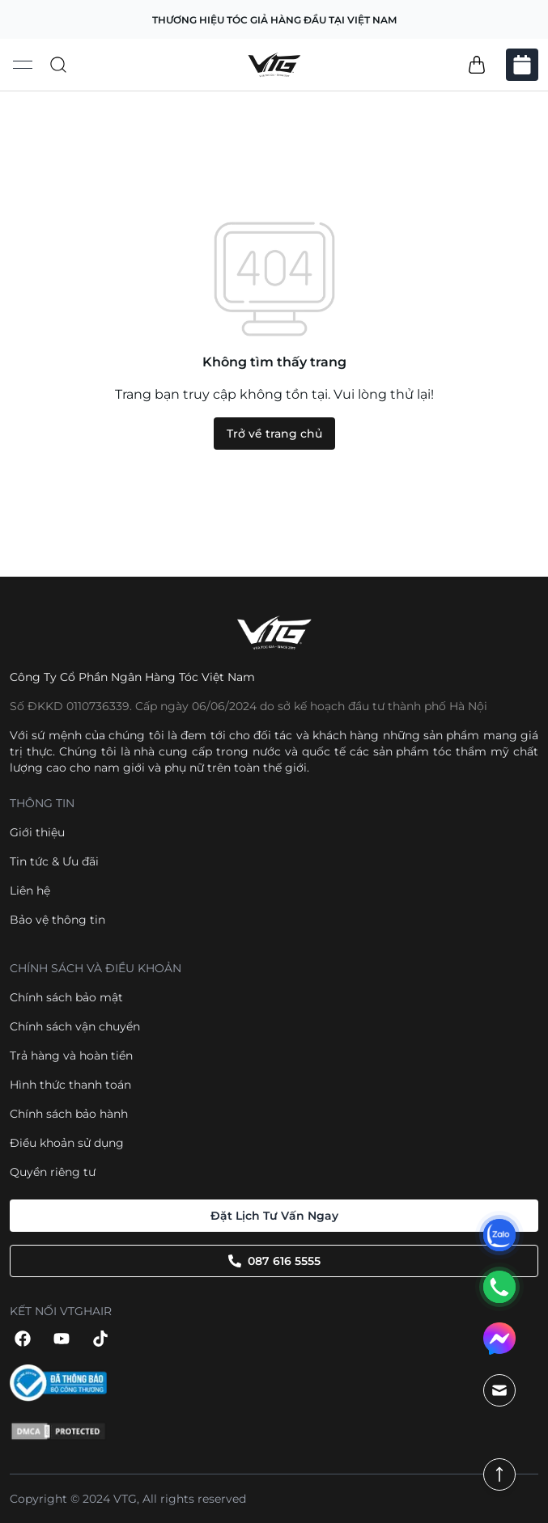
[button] (477, 65)
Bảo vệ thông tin (57, 919)
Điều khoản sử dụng (67, 1143)
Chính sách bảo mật (66, 997)
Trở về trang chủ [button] (274, 433)
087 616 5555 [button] (274, 1261)
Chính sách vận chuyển (75, 1026)
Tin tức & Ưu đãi (54, 861)
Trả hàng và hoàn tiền (71, 1055)
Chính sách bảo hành (69, 1113)
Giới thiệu (37, 832)
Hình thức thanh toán (70, 1084)
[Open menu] (23, 65)
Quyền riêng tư (53, 1172)
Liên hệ (30, 890)
